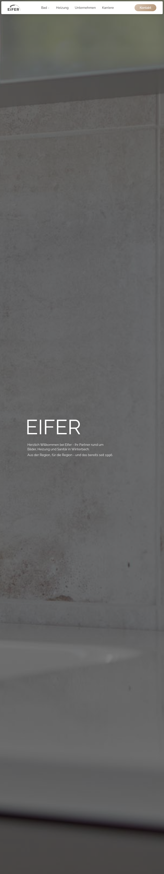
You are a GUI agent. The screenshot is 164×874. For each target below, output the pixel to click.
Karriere (108, 8)
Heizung (62, 8)
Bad (45, 8)
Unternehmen (85, 8)
